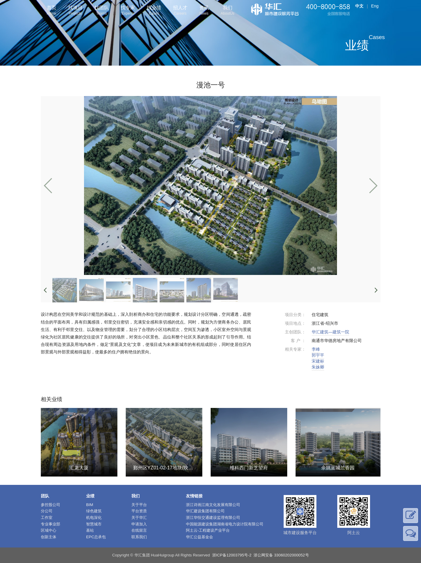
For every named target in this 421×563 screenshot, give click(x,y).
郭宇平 (318, 355)
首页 (51, 11)
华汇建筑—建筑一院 (330, 332)
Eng (375, 6)
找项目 (75, 11)
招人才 (180, 11)
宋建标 (318, 361)
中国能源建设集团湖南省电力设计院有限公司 (224, 524)
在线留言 (139, 530)
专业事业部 (50, 524)
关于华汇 (139, 517)
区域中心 (48, 530)
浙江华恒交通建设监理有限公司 (213, 517)
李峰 (316, 349)
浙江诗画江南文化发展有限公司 (213, 504)
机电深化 (94, 517)
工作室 (46, 517)
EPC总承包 (96, 537)
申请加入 (139, 524)
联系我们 (139, 537)
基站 (90, 530)
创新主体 (48, 537)
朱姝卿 (318, 367)
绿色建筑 (94, 511)
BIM (89, 504)
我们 (227, 11)
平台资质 (139, 511)
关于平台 (139, 504)
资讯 (204, 11)
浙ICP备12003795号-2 (231, 555)
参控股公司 (50, 504)
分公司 (46, 511)
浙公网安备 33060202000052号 (281, 555)
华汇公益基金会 (199, 537)
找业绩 (154, 11)
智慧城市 (94, 524)
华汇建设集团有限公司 (205, 511)
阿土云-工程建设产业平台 (208, 530)
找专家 (128, 11)
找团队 (101, 11)
